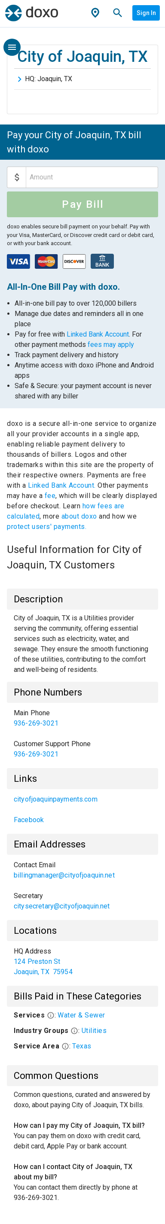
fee (50, 496)
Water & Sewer (81, 1015)
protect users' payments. (46, 526)
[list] (82, 734)
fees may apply (111, 344)
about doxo (79, 516)
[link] (82, 718)
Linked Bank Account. (63, 485)
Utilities (94, 1031)
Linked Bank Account (98, 334)
